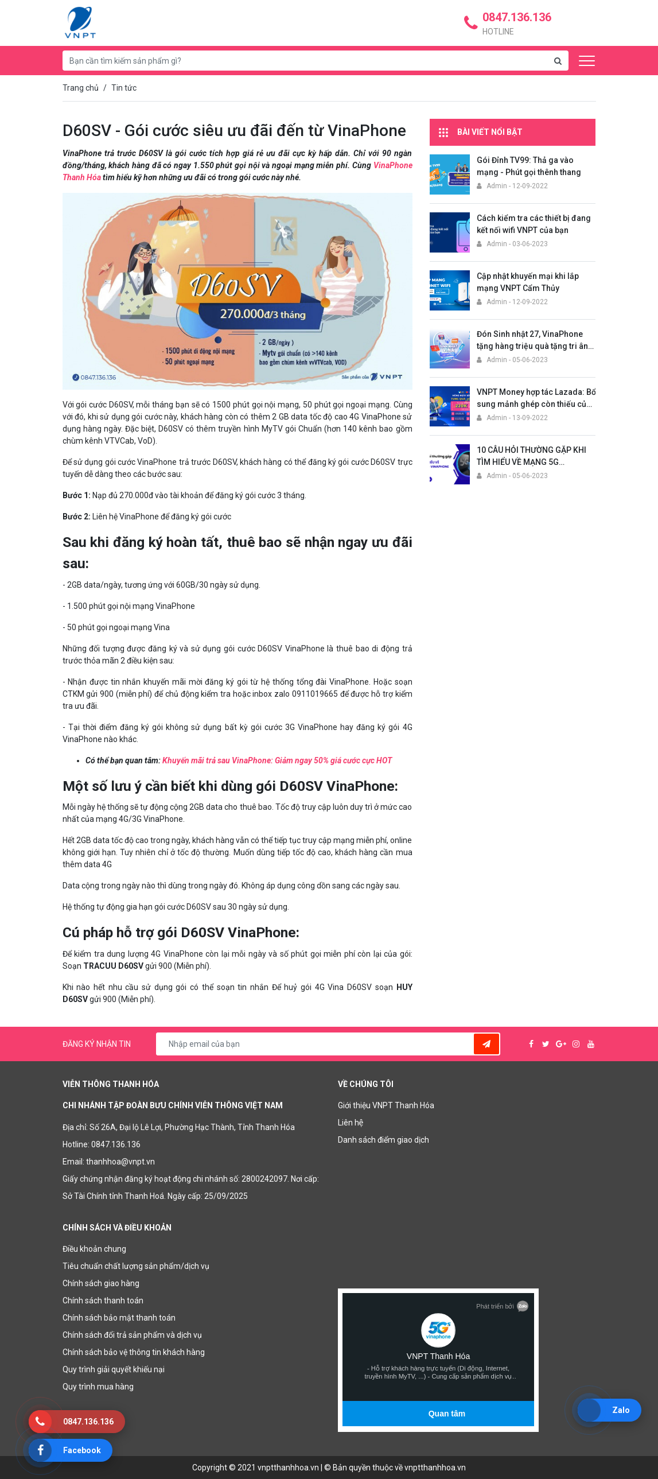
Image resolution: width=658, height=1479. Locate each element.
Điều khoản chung (94, 1248)
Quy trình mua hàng (98, 1386)
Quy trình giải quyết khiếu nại (114, 1369)
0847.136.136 (116, 1144)
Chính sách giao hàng (101, 1283)
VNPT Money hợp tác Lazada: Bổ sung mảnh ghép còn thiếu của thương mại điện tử (536, 404)
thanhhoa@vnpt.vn (120, 1161)
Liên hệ (351, 1122)
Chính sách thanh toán (103, 1300)
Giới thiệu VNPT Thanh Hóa (386, 1105)
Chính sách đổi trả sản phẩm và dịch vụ (132, 1335)
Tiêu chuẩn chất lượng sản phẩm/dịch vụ (136, 1266)
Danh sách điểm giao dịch (383, 1139)
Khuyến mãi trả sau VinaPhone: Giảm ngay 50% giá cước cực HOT (277, 760)
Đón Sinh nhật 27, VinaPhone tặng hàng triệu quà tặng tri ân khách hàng (532, 346)
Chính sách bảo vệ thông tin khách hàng (134, 1352)
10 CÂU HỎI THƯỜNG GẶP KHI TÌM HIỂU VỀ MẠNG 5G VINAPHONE (531, 462)
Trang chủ (81, 87)
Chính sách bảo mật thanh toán (119, 1317)
